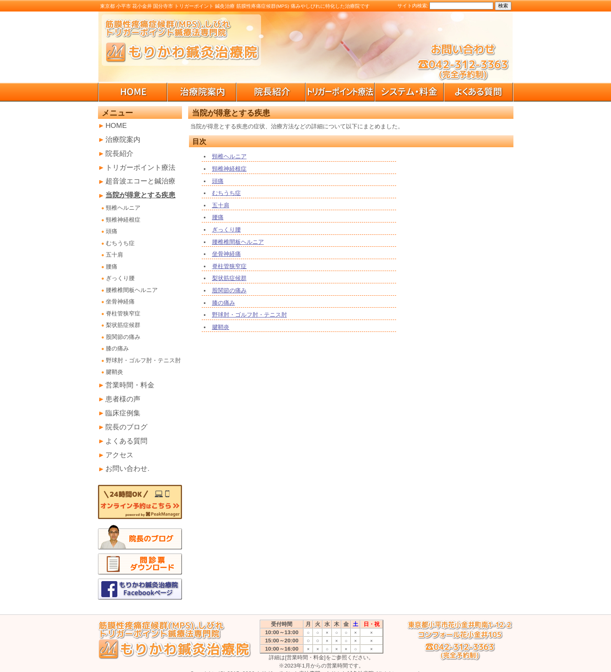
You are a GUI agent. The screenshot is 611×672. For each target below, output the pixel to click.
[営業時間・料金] (305, 657)
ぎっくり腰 (120, 278)
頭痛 (111, 231)
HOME (116, 125)
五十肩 (114, 255)
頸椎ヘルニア (123, 208)
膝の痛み (117, 348)
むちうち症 (120, 243)
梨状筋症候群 (123, 325)
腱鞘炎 (114, 372)
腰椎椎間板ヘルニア (132, 290)
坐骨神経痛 (120, 302)
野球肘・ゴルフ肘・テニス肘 (143, 360)
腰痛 (111, 267)
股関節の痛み (123, 337)
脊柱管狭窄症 (123, 314)
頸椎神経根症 (123, 220)
